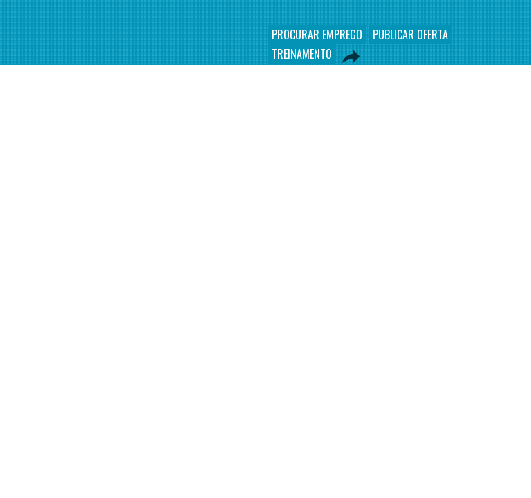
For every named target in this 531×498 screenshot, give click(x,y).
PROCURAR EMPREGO (317, 34)
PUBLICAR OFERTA (410, 34)
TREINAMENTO (302, 54)
